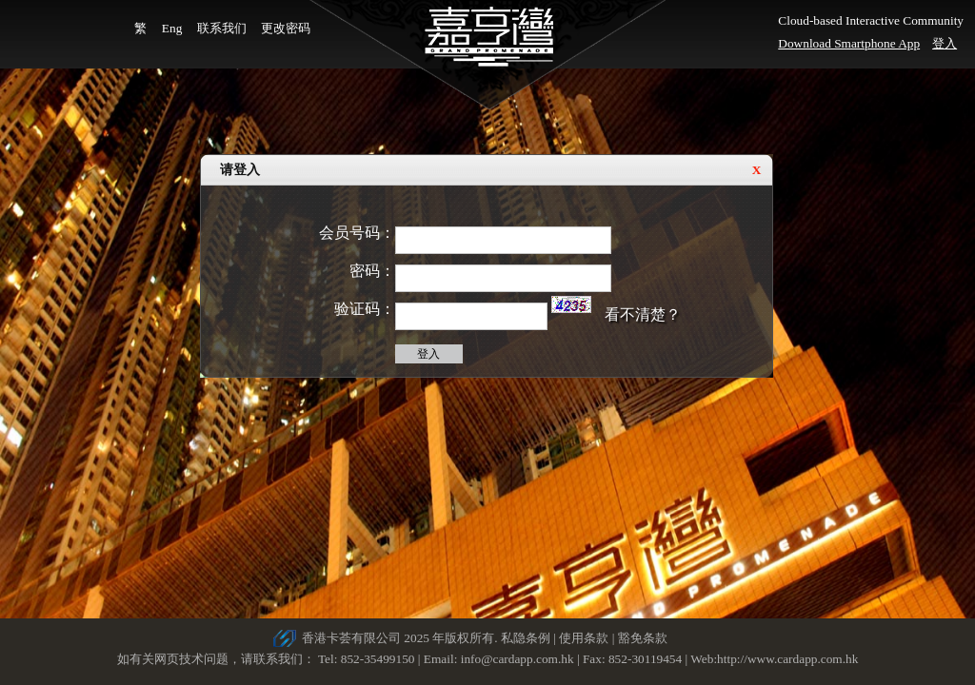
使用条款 (583, 638)
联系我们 (222, 28)
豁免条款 (642, 638)
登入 (944, 43)
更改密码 (285, 28)
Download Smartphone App (849, 43)
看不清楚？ (643, 314)
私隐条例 (525, 638)
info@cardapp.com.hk (519, 659)
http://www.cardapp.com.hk (787, 659)
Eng (172, 28)
